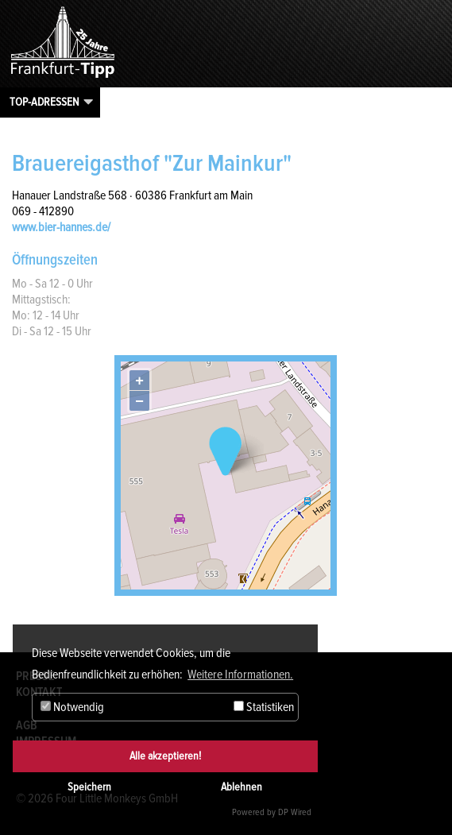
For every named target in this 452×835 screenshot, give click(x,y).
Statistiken (264, 707)
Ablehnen (241, 787)
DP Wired (294, 812)
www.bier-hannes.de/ (61, 227)
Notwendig (72, 707)
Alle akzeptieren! (165, 756)
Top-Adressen (44, 102)
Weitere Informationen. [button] (240, 674)
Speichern (89, 787)
